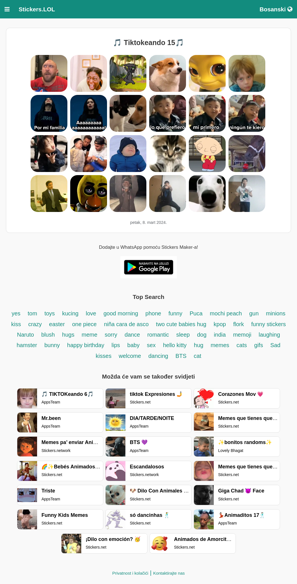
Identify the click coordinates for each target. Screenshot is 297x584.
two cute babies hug (181, 324)
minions (275, 313)
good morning (120, 313)
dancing (158, 356)
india (220, 335)
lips (116, 345)
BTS (182, 356)
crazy (35, 324)
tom (32, 313)
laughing (269, 335)
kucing (70, 313)
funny (175, 313)
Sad (275, 345)
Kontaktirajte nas (169, 573)
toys (49, 313)
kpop (220, 324)
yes (16, 313)
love (91, 313)
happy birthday (86, 345)
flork (238, 324)
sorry (111, 335)
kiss (16, 324)
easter (57, 324)
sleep (183, 335)
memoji (242, 335)
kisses (104, 356)
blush (48, 335)
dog (201, 335)
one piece (84, 324)
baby (133, 345)
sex (151, 345)
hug (198, 345)
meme (89, 335)
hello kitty (175, 345)
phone (153, 313)
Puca (196, 313)
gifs (258, 345)
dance (132, 335)
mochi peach (226, 313)
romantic (158, 335)
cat (197, 356)
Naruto (25, 335)
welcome (130, 356)
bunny (52, 345)
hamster (27, 345)
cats (241, 345)
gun (254, 313)
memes (220, 345)
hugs (69, 335)
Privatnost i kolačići (130, 573)
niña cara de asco (126, 324)
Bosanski (276, 9)
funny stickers (268, 324)
